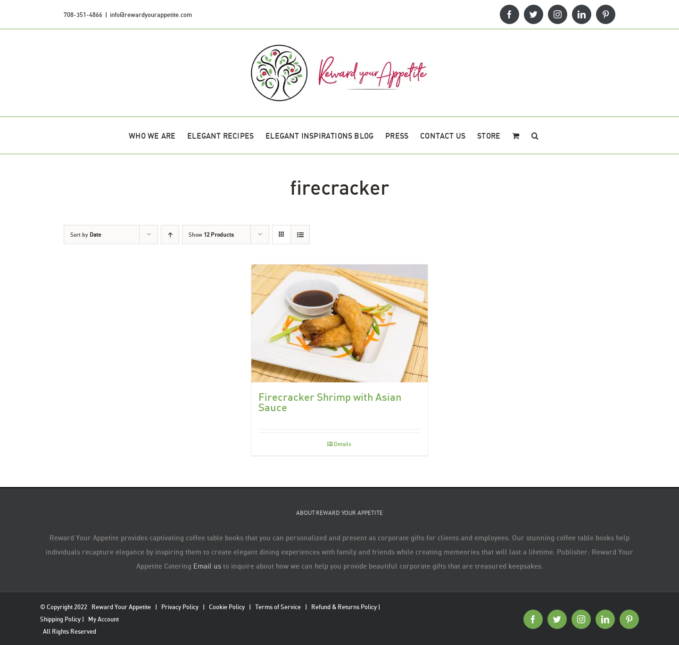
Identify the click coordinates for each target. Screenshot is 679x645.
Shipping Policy (60, 619)
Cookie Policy (227, 607)
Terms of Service (278, 607)
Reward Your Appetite (121, 607)
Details (342, 443)
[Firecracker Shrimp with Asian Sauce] (339, 323)
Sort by (85, 234)
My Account (103, 619)
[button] (534, 135)
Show (211, 234)
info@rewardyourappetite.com (151, 14)
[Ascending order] (170, 234)
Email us (207, 566)
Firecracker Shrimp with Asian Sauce (330, 401)
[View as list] (300, 234)
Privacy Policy (180, 607)
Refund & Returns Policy (344, 607)
